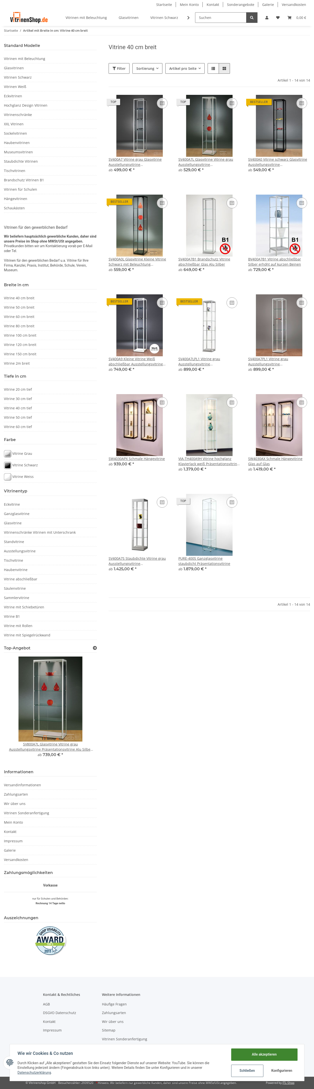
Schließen (247, 1071)
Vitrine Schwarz (21, 465)
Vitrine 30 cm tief (18, 398)
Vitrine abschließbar (20, 579)
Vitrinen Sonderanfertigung (26, 813)
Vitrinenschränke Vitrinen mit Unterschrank (40, 532)
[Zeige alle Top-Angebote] (95, 648)
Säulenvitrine (15, 588)
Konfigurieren (281, 1071)
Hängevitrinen (15, 198)
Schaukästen (14, 208)
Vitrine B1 (12, 616)
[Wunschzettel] (278, 17)
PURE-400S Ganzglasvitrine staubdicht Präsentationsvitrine (204, 561)
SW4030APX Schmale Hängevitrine (137, 458)
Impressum (13, 841)
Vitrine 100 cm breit (20, 335)
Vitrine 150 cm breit (20, 354)
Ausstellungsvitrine (20, 551)
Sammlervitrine (16, 597)
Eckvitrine (12, 504)
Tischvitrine (13, 560)
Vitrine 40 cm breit (19, 298)
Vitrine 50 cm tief (18, 417)
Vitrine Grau (18, 454)
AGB (46, 1004)
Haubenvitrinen (17, 142)
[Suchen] (220, 17)
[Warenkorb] (297, 17)
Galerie (268, 4)
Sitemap (108, 1030)
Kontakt (213, 4)
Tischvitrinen (14, 170)
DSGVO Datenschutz (59, 1012)
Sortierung (145, 68)
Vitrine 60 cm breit (19, 316)
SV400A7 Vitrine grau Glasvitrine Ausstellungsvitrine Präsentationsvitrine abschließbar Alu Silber (136, 162)
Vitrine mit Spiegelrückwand (27, 635)
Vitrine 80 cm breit (19, 326)
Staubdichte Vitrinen (21, 161)
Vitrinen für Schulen (20, 189)
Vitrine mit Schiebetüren (24, 607)
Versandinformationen (22, 785)
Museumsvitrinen (18, 152)
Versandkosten (294, 4)
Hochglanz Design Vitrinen (25, 105)
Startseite (164, 4)
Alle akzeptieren (264, 1054)
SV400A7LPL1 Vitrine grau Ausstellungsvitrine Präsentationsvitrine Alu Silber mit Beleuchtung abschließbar (206, 362)
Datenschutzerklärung (34, 1073)
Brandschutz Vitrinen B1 (24, 180)
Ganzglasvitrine (16, 513)
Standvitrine (14, 541)
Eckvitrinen (13, 96)
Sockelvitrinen (15, 133)
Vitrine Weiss (19, 477)
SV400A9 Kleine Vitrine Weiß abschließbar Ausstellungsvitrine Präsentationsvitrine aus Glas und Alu (136, 362)
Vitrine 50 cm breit (19, 307)
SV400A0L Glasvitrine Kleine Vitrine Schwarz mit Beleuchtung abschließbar (137, 262)
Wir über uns (15, 803)
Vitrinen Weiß (15, 86)
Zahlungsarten (16, 794)
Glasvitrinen (14, 68)
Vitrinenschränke (18, 114)
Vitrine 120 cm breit (20, 344)
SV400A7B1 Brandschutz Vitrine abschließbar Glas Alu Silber (204, 262)
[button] (266, 17)
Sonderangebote (240, 4)
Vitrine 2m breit (17, 363)
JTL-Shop (288, 1083)
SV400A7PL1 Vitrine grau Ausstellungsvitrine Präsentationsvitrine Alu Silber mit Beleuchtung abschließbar (276, 362)
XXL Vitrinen (14, 124)
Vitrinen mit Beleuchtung (24, 58)
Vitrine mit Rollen (18, 625)
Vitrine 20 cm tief (18, 389)
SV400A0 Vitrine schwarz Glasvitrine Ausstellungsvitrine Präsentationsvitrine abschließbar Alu (277, 162)
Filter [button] (119, 68)
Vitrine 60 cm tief (18, 426)
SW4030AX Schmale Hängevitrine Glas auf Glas (275, 461)
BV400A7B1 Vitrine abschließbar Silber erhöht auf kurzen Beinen (274, 262)
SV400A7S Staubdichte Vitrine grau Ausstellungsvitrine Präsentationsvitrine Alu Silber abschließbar (137, 561)
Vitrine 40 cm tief (18, 408)
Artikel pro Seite (183, 68)
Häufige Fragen (114, 1004)
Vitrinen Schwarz (18, 77)
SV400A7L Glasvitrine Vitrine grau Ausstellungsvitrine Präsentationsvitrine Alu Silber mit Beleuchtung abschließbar (206, 162)
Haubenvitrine (16, 569)
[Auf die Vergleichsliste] (162, 103)
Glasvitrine (13, 523)
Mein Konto (189, 4)
